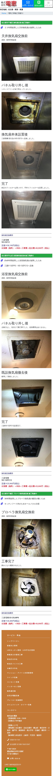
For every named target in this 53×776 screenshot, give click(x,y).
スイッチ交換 (12, 677)
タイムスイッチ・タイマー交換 (19, 705)
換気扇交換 (11, 691)
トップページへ (13, 641)
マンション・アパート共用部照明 (20, 673)
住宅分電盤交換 (13, 695)
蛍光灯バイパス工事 (15, 664)
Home (4, 13)
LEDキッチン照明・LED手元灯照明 (21, 650)
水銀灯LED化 (12, 668)
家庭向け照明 (12, 645)
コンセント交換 (13, 682)
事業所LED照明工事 (15, 655)
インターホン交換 (14, 686)
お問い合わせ (15, 758)
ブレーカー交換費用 (15, 700)
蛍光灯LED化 (12, 659)
